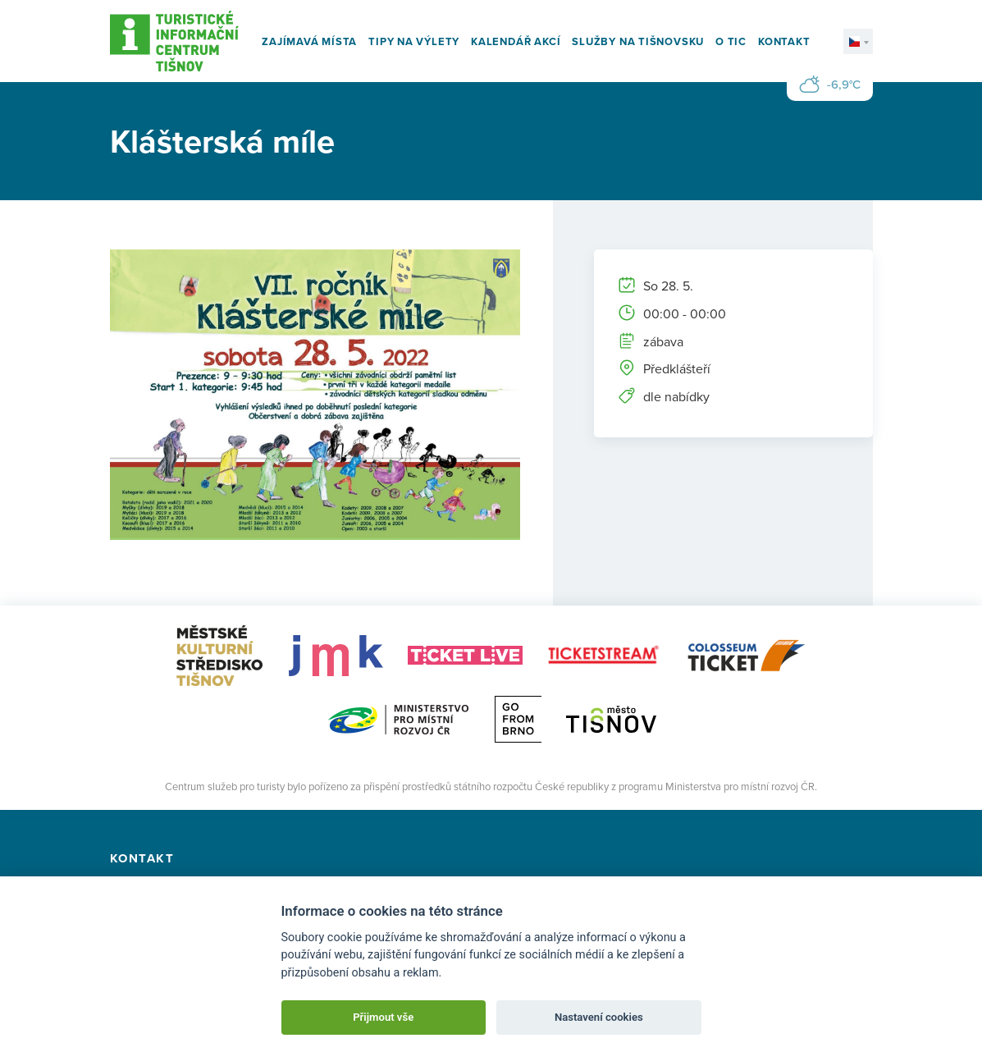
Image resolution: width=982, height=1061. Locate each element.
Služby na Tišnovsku (638, 41)
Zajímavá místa (309, 41)
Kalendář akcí (515, 41)
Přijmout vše (383, 1017)
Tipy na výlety (413, 41)
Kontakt (784, 41)
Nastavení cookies (599, 1017)
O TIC (731, 41)
